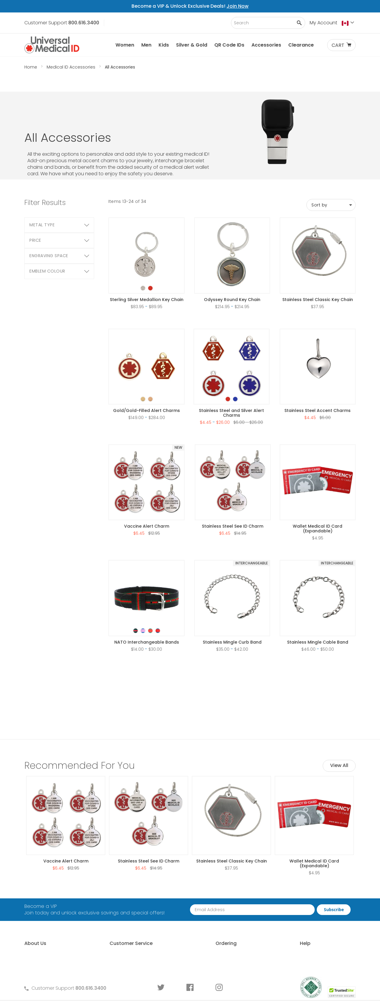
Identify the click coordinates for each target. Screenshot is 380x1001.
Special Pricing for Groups (218, 919)
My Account (323, 22)
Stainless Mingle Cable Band (317, 608)
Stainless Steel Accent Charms (317, 377)
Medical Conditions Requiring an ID (313, 940)
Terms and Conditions (130, 909)
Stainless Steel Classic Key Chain (317, 266)
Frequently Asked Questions (137, 899)
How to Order (204, 889)
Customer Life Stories (48, 930)
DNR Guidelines (290, 960)
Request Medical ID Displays (221, 909)
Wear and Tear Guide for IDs (305, 950)
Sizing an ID (286, 919)
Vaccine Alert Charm (146, 492)
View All (339, 697)
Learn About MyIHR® (46, 909)
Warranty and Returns (130, 919)
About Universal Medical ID (54, 889)
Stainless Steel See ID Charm (232, 492)
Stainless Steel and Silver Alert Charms (231, 379)
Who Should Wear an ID (300, 899)
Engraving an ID (291, 930)
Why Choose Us (42, 899)
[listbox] (146, 249)
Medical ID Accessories (71, 67)
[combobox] (268, 23)
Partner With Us (206, 899)
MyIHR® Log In (39, 919)
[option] (143, 254)
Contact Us (118, 889)
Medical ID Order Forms (131, 930)
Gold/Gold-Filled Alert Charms (146, 377)
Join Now (237, 6)
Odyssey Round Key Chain (232, 266)
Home (31, 67)
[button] (349, 23)
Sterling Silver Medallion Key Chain (146, 266)
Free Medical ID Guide (298, 889)
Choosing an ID (291, 909)
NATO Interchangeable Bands (146, 608)
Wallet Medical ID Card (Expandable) (317, 494)
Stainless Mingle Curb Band (232, 608)
